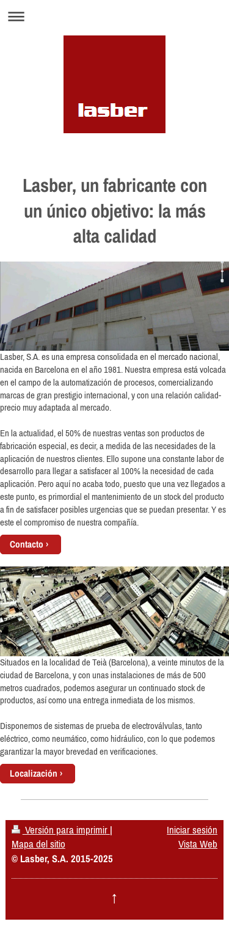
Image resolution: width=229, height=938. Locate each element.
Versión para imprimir (61, 829)
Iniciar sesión (192, 829)
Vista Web (197, 843)
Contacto (26, 544)
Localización (33, 773)
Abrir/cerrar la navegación (114, 16)
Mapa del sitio (38, 843)
